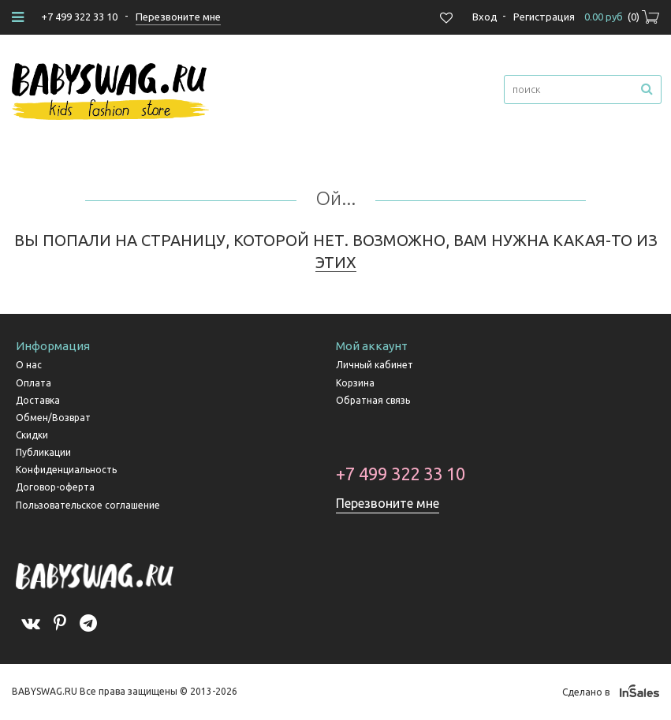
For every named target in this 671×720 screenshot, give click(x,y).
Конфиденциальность (66, 469)
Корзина (355, 383)
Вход (485, 16)
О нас (29, 365)
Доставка (38, 400)
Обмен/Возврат (53, 417)
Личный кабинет (374, 365)
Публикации (43, 452)
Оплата (33, 383)
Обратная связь (373, 400)
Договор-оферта (55, 487)
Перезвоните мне (387, 503)
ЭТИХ (335, 262)
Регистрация (544, 16)
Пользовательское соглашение (88, 505)
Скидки (32, 435)
